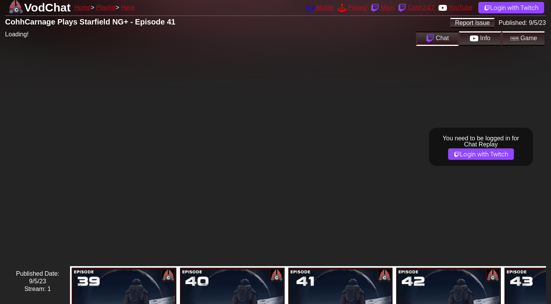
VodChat (47, 7)
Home (82, 7)
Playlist (106, 7)
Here (128, 7)
